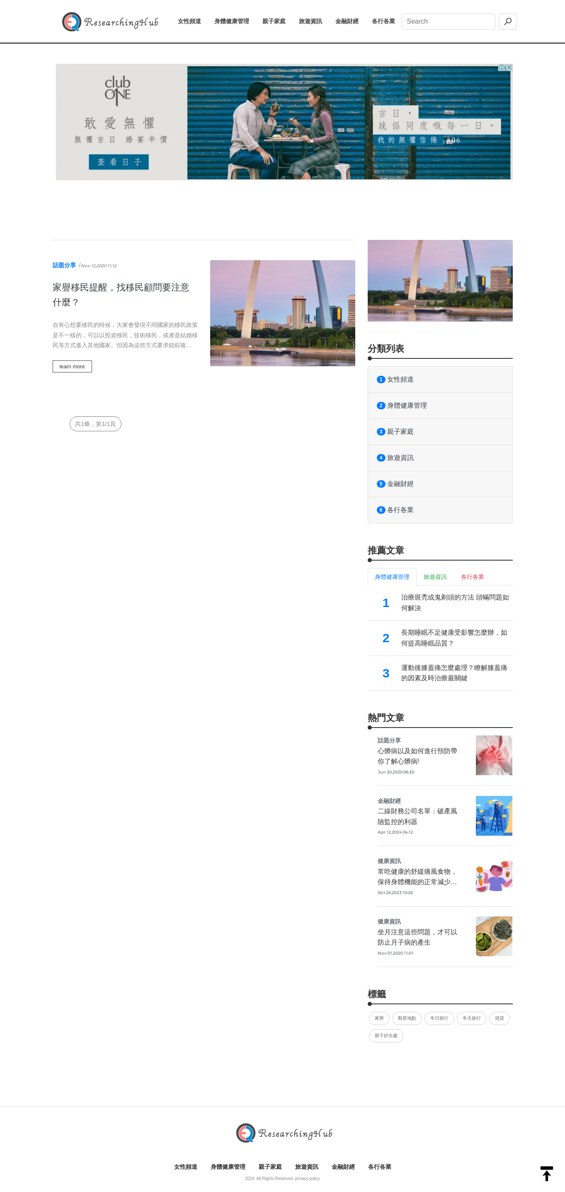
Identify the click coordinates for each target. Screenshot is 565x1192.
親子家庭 (277, 20)
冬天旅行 (472, 1017)
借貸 (499, 1017)
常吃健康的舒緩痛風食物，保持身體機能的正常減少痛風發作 (417, 882)
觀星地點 (407, 1017)
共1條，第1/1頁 (95, 424)
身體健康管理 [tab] (392, 576)
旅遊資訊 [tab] (435, 576)
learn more (72, 366)
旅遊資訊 (314, 20)
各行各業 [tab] (472, 576)
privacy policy (307, 1178)
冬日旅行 (439, 1017)
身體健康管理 (235, 20)
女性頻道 (193, 20)
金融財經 (350, 20)
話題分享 (64, 265)
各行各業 (387, 20)
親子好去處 (386, 1035)
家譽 (379, 1017)
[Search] (448, 21)
